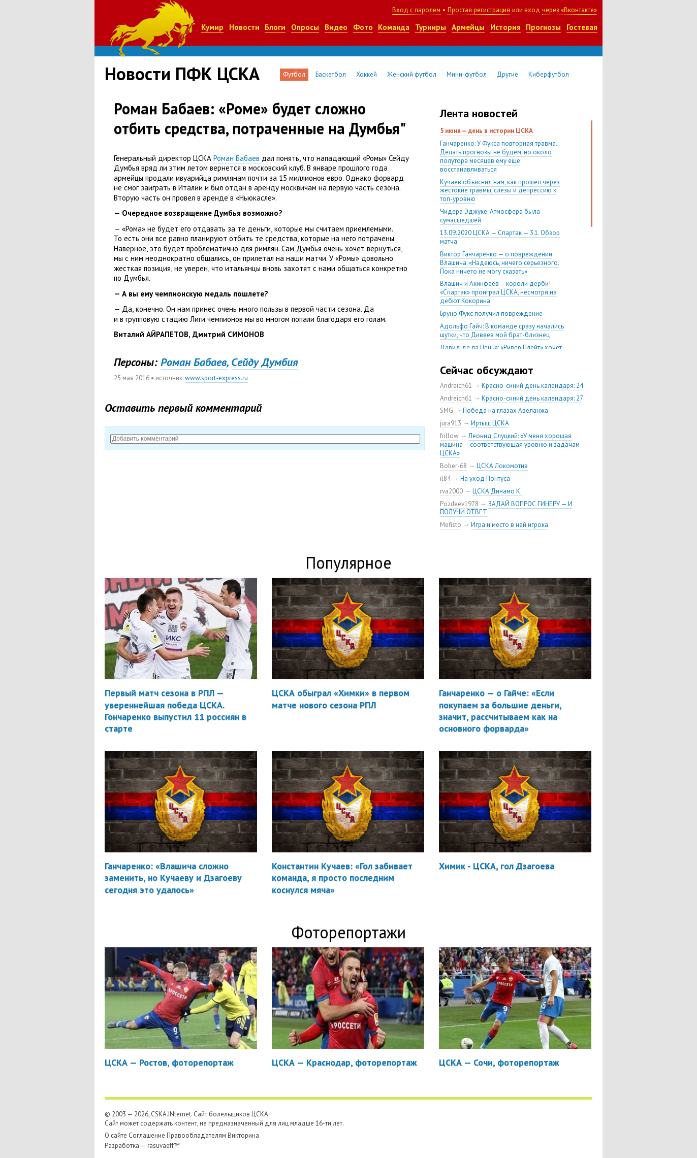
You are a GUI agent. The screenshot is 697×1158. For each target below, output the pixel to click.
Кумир (212, 27)
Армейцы (468, 27)
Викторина (243, 1135)
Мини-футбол (467, 74)
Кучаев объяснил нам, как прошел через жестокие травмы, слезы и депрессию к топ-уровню (500, 191)
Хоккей (366, 74)
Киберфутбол (548, 74)
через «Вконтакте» (569, 10)
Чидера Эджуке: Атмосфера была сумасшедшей (490, 215)
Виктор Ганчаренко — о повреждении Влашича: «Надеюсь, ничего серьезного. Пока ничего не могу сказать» (499, 263)
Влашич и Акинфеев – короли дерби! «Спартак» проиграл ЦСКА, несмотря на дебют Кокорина (498, 292)
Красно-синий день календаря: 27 (532, 398)
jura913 (450, 423)
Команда (393, 27)
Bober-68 (453, 465)
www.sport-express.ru (216, 378)
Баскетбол (330, 74)
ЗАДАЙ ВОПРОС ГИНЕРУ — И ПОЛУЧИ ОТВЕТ (506, 508)
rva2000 (451, 491)
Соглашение (147, 1135)
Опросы (305, 27)
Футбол (294, 74)
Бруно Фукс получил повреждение (491, 313)
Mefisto (450, 524)
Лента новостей (479, 113)
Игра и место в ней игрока (509, 524)
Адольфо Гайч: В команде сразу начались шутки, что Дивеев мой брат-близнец (502, 330)
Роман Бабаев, (194, 362)
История (505, 27)
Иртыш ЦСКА (490, 423)
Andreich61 (456, 385)
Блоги (275, 27)
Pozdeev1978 (459, 504)
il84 (445, 478)
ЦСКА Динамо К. (497, 491)
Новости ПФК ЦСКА (182, 73)
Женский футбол (411, 74)
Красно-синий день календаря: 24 (532, 385)
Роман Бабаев (236, 158)
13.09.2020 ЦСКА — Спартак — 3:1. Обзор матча (500, 237)
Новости (244, 27)
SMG (446, 410)
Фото (363, 27)
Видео (336, 27)
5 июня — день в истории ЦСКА (486, 130)
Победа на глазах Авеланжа (505, 410)
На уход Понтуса (485, 478)
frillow (449, 436)
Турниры (430, 27)
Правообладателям (196, 1135)
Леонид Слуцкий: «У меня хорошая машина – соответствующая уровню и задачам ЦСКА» (510, 444)
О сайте (116, 1135)
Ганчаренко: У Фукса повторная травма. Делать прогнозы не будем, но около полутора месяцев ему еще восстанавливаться (498, 156)
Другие (507, 74)
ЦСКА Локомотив (502, 465)
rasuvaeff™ (163, 1145)
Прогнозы (543, 27)
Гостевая (581, 27)
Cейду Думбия (264, 362)
